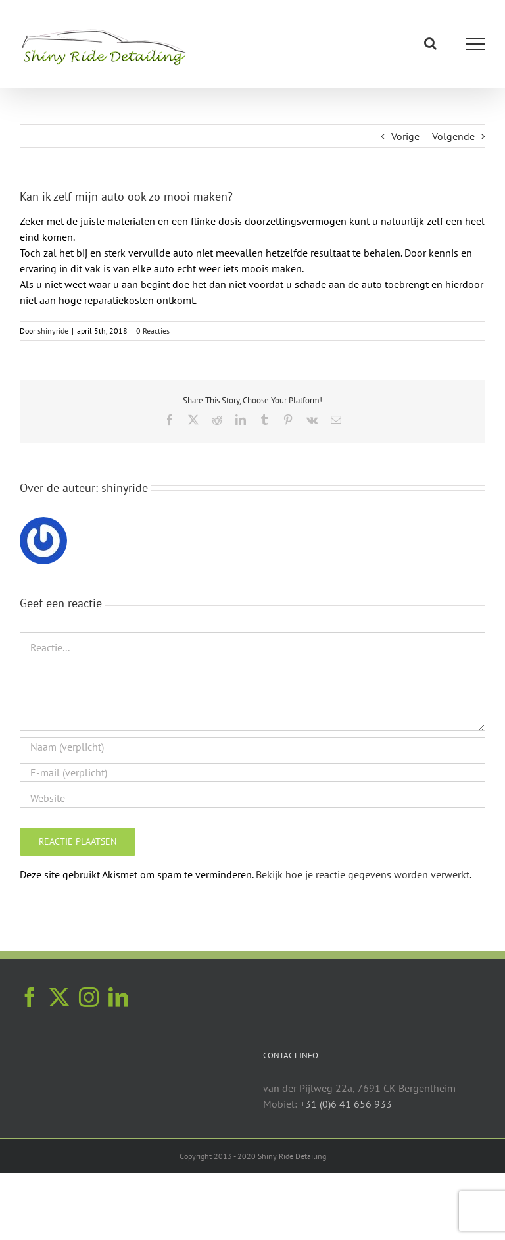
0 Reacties (153, 330)
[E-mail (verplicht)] (252, 772)
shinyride (52, 330)
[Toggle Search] (430, 43)
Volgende (453, 136)
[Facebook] (29, 997)
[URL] (252, 798)
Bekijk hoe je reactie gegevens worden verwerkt (362, 874)
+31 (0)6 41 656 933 (346, 1103)
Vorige (405, 136)
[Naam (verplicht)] (252, 746)
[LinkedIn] (118, 997)
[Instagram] (89, 997)
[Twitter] (59, 997)
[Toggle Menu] (475, 44)
